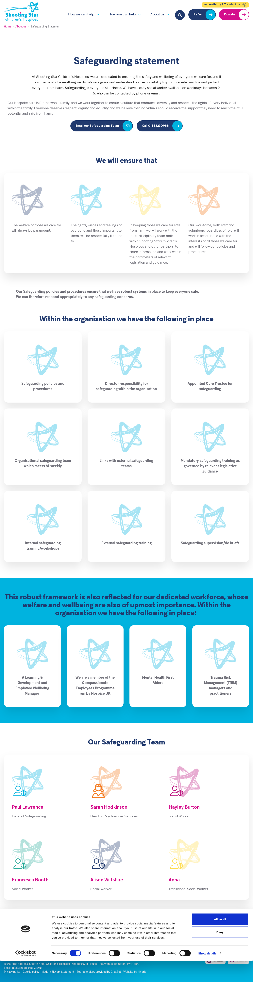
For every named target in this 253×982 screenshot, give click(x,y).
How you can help (122, 14)
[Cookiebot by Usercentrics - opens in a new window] (25, 974)
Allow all (220, 940)
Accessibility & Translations (225, 5)
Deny (220, 953)
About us (157, 14)
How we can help (81, 14)
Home (7, 26)
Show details (207, 974)
